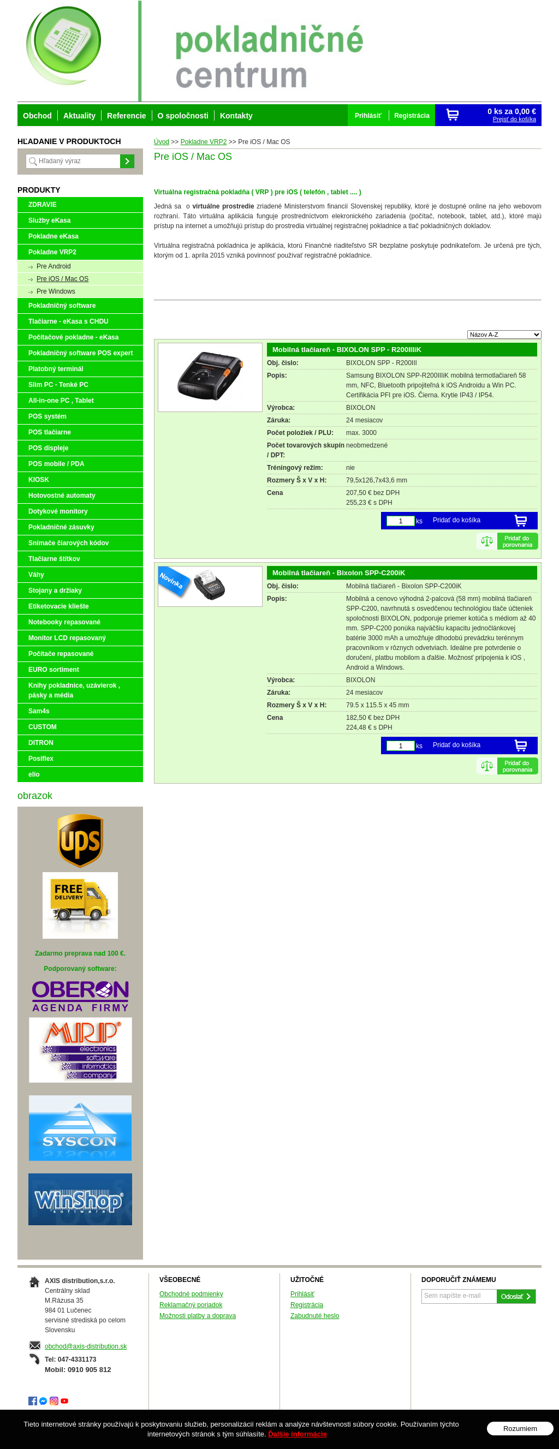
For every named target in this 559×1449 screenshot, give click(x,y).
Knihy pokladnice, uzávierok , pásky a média (74, 690)
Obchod (37, 115)
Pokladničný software (62, 305)
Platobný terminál (56, 369)
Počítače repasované (60, 654)
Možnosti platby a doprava (197, 1316)
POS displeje (48, 448)
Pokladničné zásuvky (61, 527)
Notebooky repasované (64, 622)
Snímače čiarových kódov (68, 543)
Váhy (36, 575)
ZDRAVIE (42, 204)
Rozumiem (520, 1428)
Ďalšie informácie (297, 1434)
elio (34, 774)
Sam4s (39, 711)
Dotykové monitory (58, 511)
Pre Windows (56, 291)
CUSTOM (42, 727)
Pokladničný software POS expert (80, 353)
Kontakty (236, 115)
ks (419, 521)
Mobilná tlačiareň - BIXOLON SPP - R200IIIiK (346, 349)
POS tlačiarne (49, 432)
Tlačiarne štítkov (54, 559)
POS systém (47, 416)
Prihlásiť (302, 1294)
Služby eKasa (49, 220)
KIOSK (38, 480)
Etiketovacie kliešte (58, 606)
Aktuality (79, 115)
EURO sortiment (53, 669)
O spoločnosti (183, 115)
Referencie (126, 115)
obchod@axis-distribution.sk (86, 1346)
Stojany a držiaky (55, 590)
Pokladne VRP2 (52, 252)
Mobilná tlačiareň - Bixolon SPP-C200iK (338, 573)
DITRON (40, 743)
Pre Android (54, 266)
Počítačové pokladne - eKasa (73, 337)
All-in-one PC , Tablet (61, 400)
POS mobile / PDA (56, 464)
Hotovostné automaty (62, 495)
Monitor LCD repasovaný (67, 638)
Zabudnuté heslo (314, 1316)
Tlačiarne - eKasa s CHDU (68, 321)
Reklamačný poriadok (190, 1305)
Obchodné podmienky (191, 1294)
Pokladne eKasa (53, 236)
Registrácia (306, 1305)
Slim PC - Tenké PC (58, 385)
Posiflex (40, 758)
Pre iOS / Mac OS (62, 279)
